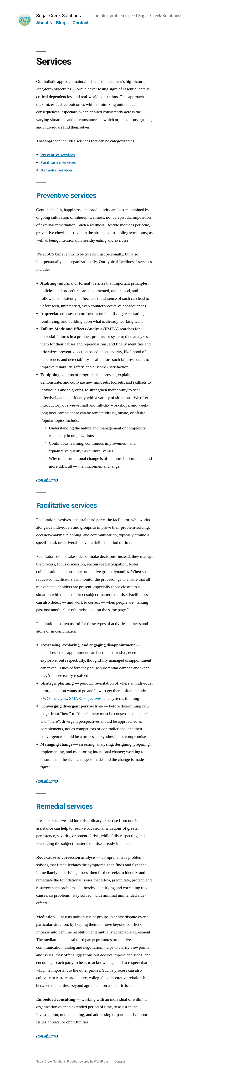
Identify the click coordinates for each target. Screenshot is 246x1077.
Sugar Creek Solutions (58, 15)
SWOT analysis (53, 698)
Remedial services (56, 170)
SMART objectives (85, 698)
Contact (80, 22)
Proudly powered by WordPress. (88, 1061)
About (42, 22)
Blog (60, 22)
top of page (47, 480)
